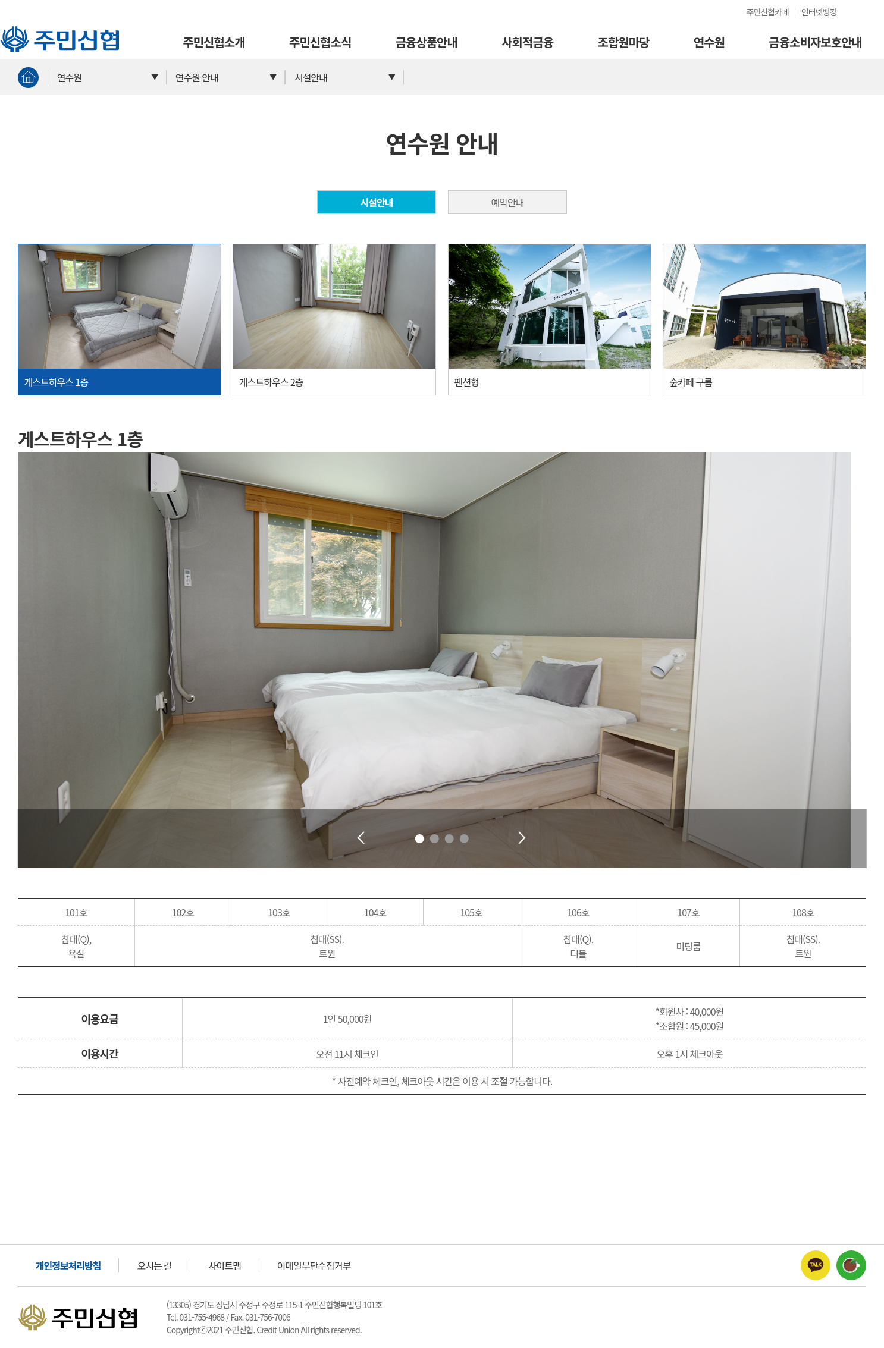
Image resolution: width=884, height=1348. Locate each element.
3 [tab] (449, 838)
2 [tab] (434, 838)
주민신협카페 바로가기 (851, 1265)
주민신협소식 (320, 42)
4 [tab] (464, 838)
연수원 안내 (196, 77)
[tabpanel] (442, 660)
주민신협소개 (213, 42)
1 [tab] (419, 838)
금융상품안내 (426, 42)
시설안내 (310, 77)
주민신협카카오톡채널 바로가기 (815, 1265)
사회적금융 (527, 42)
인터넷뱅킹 (818, 12)
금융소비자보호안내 (815, 42)
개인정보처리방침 (68, 1265)
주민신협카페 (768, 12)
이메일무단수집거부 (313, 1265)
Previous (361, 838)
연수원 (709, 42)
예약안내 (507, 202)
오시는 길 (154, 1265)
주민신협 (16, 31)
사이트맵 (224, 1265)
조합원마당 (623, 42)
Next (522, 838)
